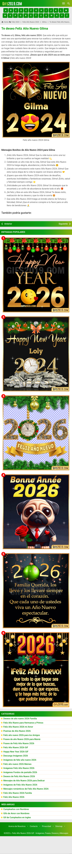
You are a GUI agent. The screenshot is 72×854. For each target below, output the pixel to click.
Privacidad (46, 826)
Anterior (8, 224)
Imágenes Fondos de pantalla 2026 (20, 772)
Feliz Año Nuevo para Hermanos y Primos (23, 722)
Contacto (34, 826)
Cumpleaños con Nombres (16, 809)
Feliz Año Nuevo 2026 (13, 797)
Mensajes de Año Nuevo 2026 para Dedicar (24, 780)
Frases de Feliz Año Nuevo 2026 (18, 743)
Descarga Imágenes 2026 (15, 755)
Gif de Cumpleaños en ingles (17, 817)
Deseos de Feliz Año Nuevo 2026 (19, 776)
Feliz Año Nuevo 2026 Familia (17, 793)
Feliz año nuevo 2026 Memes (17, 764)
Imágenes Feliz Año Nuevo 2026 (18, 768)
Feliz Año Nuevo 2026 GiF (15, 747)
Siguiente (63, 224)
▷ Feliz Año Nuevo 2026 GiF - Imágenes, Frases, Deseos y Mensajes (39, 833)
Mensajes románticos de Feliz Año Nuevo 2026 (26, 789)
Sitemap (58, 826)
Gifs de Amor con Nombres (16, 813)
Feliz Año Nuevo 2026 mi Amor (18, 727)
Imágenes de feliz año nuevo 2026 (19, 760)
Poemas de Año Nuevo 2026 (17, 731)
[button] (5, 10)
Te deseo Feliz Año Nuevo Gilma (24, 28)
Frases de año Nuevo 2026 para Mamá (21, 739)
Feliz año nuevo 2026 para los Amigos (21, 735)
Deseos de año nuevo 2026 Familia (20, 718)
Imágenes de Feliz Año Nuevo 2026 (20, 784)
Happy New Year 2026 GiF (15, 751)
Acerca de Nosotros (17, 826)
